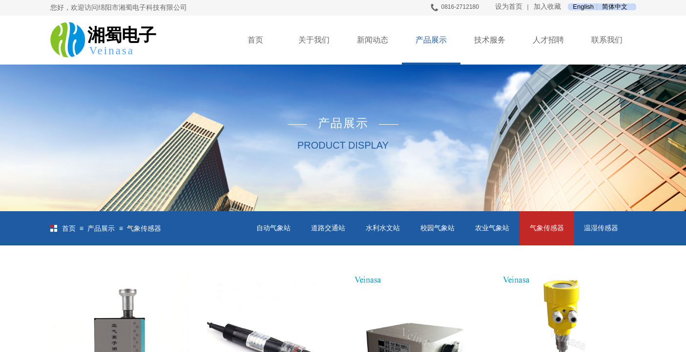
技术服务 (489, 40)
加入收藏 (547, 6)
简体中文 (614, 6)
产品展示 (431, 40)
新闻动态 (372, 40)
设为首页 (508, 6)
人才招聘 (548, 40)
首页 (255, 40)
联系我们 (607, 40)
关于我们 (314, 40)
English (583, 6)
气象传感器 (144, 228)
